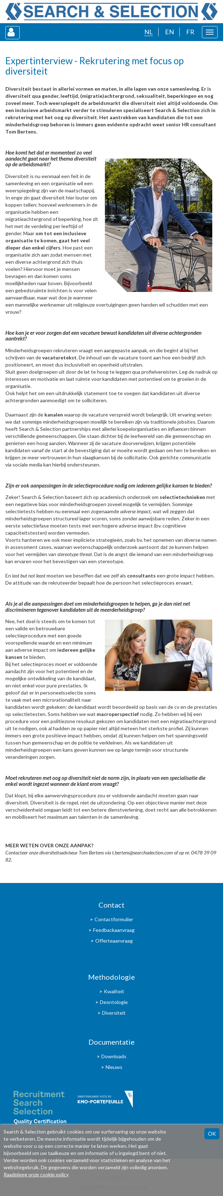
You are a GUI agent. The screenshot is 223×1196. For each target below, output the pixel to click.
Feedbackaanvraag (114, 930)
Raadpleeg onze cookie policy (36, 1174)
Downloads (113, 1056)
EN (169, 32)
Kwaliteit (114, 991)
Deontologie (114, 1002)
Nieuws (114, 1067)
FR (190, 32)
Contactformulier (113, 919)
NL (148, 32)
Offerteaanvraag (114, 941)
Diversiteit (114, 1013)
